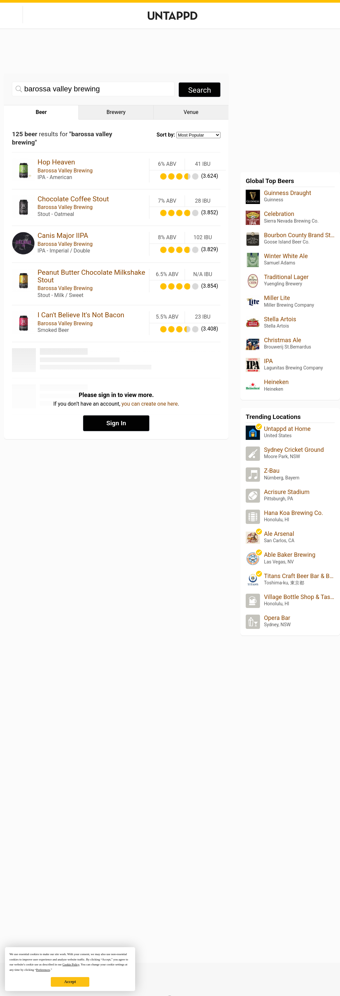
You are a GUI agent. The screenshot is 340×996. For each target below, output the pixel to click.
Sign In (116, 423)
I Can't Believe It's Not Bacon (81, 315)
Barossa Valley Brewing (65, 170)
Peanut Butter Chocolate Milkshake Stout (91, 276)
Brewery (116, 112)
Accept (70, 981)
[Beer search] (93, 89)
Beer (41, 112)
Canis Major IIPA (63, 236)
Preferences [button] (43, 969)
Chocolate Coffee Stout (73, 199)
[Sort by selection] (198, 135)
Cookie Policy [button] (70, 964)
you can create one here (150, 404)
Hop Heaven (56, 162)
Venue (191, 112)
